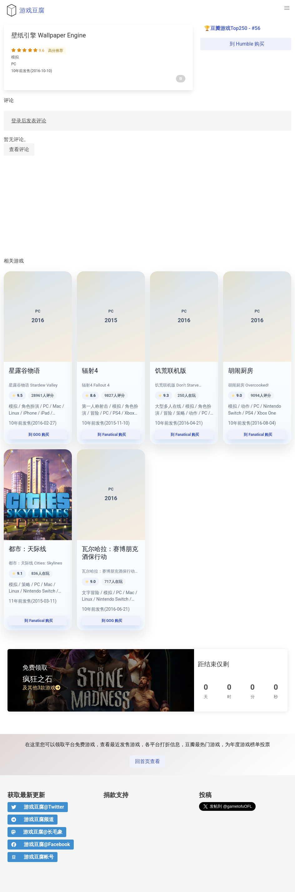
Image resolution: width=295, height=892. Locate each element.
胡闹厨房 (240, 370)
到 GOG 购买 (38, 434)
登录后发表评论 (28, 121)
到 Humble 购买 (246, 44)
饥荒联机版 (170, 370)
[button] (287, 8)
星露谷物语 (24, 370)
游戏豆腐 (24, 10)
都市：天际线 (27, 549)
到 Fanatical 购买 (111, 434)
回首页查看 (147, 761)
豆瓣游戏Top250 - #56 (235, 28)
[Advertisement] (147, 207)
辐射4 (90, 370)
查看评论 (19, 149)
